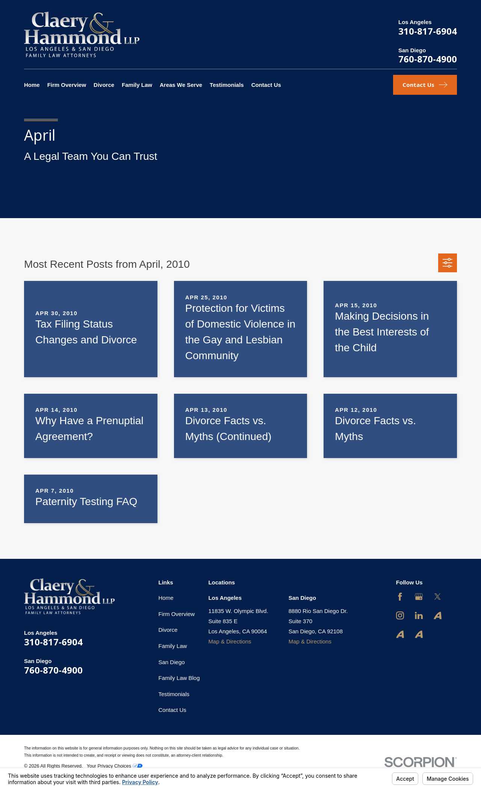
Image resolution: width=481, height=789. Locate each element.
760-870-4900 (427, 59)
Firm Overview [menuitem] (66, 85)
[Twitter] (438, 597)
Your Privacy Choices (114, 766)
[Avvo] (438, 615)
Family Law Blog (179, 678)
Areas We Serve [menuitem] (181, 85)
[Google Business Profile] (419, 597)
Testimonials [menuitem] (227, 85)
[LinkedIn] (419, 615)
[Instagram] (400, 615)
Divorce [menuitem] (104, 85)
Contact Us (172, 710)
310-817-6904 (427, 31)
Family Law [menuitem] (137, 85)
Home (166, 598)
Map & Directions (229, 641)
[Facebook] (400, 597)
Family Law (173, 646)
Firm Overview (177, 614)
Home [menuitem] (32, 85)
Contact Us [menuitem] (266, 85)
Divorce (168, 630)
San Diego (172, 662)
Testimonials (174, 694)
